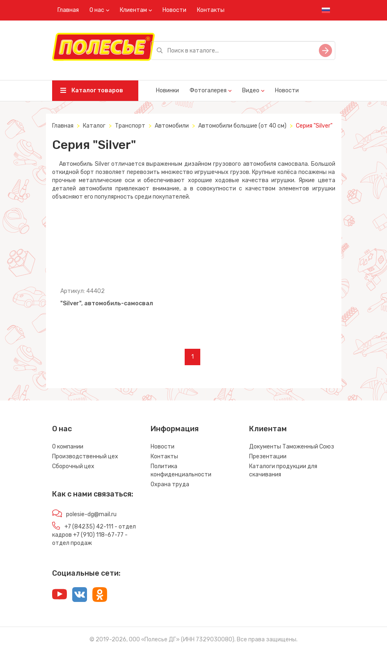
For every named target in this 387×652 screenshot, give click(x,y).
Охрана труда (170, 484)
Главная (68, 10)
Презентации (267, 456)
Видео (250, 90)
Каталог (94, 125)
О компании (67, 446)
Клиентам (133, 10)
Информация (175, 428)
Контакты (210, 10)
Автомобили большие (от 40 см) (242, 125)
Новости (174, 10)
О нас (96, 10)
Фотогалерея (208, 90)
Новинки (167, 90)
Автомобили (172, 125)
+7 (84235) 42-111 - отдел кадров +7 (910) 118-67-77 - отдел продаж (94, 535)
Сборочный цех (73, 466)
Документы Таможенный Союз (291, 446)
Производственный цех (85, 456)
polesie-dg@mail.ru (91, 514)
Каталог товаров (91, 90)
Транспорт (130, 125)
